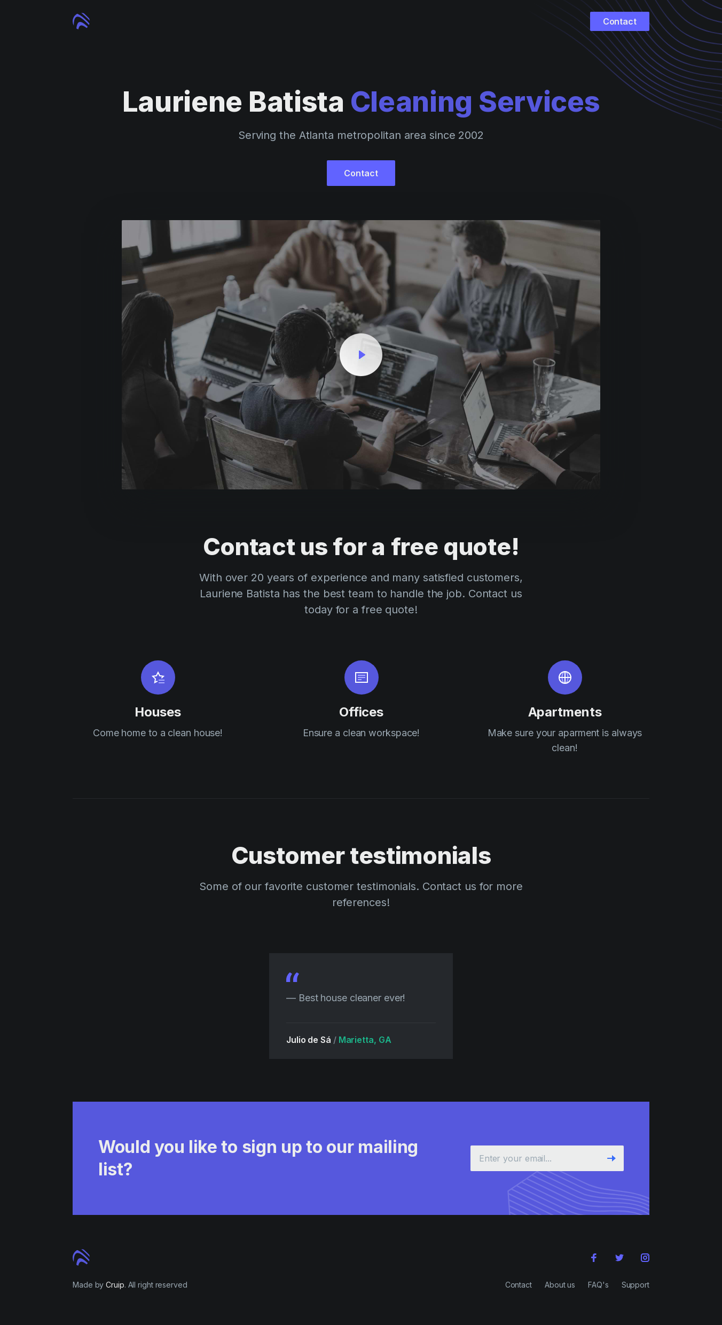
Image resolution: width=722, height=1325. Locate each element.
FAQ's (598, 1284)
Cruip (115, 1284)
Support (635, 1284)
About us (560, 1284)
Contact (620, 21)
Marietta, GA (368, 1039)
